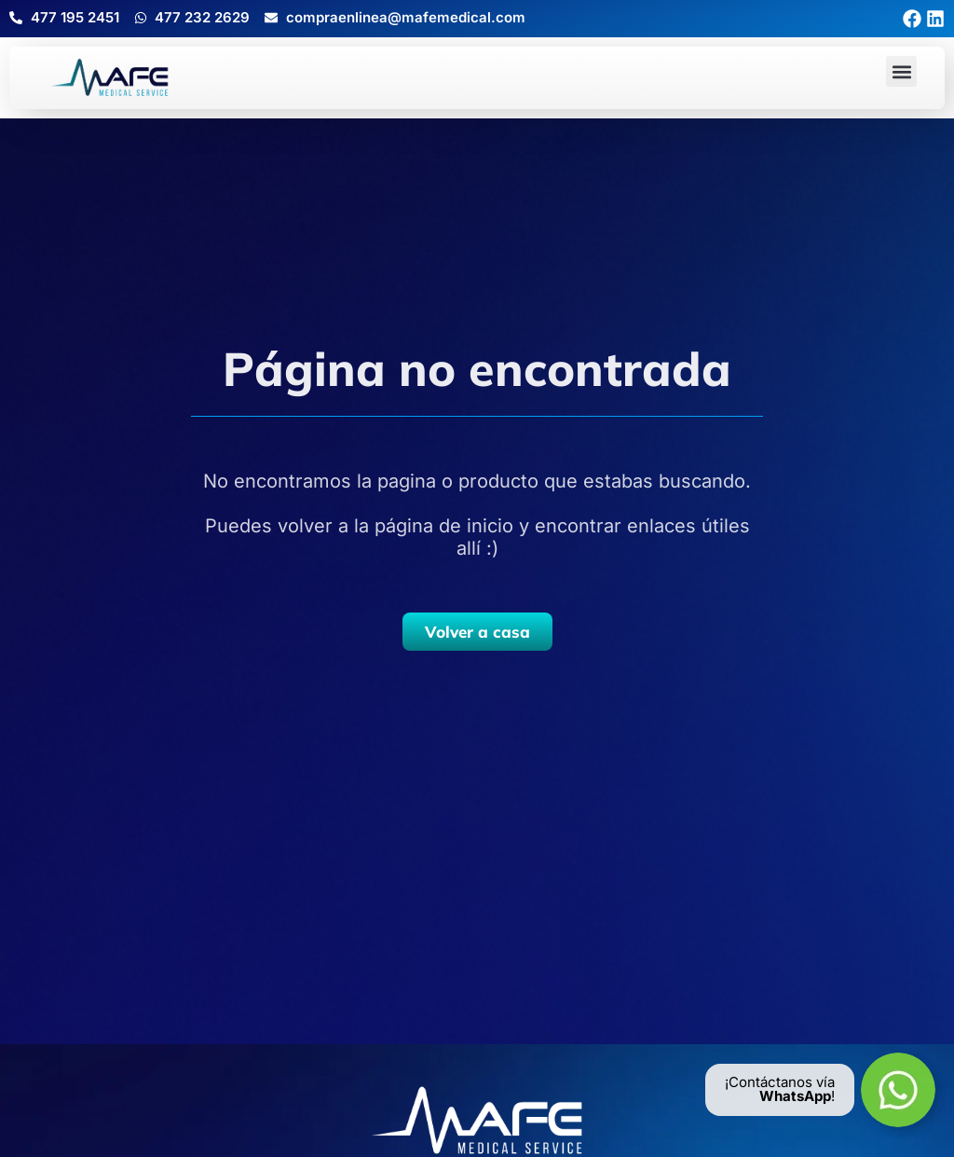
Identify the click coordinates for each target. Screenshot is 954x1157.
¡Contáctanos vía (780, 1082)
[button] (901, 71)
